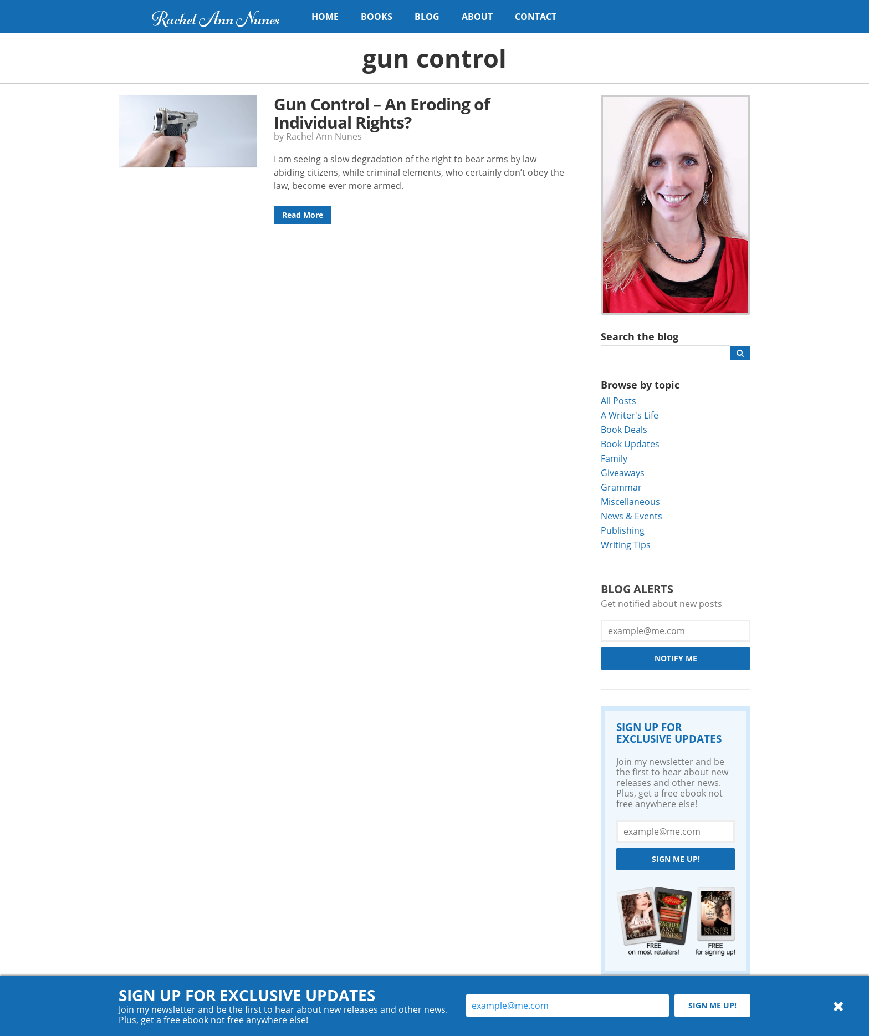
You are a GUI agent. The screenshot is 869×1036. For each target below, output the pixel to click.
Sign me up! (676, 859)
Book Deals (624, 429)
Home (325, 17)
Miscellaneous (630, 501)
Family (614, 458)
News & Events (631, 516)
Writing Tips (626, 544)
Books (376, 17)
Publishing (623, 530)
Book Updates (630, 444)
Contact (535, 17)
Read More (302, 215)
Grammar (621, 487)
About (477, 17)
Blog (427, 17)
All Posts (618, 400)
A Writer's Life (629, 415)
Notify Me (676, 658)
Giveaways (623, 472)
